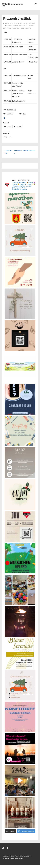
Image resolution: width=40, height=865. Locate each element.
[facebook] (8, 849)
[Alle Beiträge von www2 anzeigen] (6, 23)
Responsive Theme (17, 858)
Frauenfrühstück (13, 28)
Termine (24, 26)
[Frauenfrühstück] (31, 23)
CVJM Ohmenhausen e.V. (12, 5)
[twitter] (3, 849)
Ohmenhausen (26, 28)
